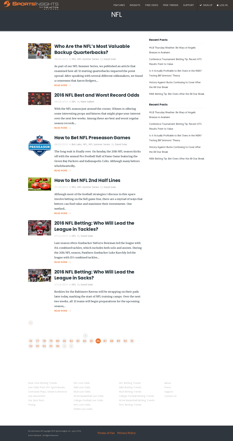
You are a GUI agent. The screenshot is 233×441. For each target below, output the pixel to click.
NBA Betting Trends (130, 387)
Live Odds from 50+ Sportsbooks (46, 387)
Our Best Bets (36, 400)
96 (57, 346)
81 (64, 341)
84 (84, 341)
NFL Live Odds (82, 382)
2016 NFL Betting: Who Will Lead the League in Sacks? (94, 275)
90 (125, 341)
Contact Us (170, 395)
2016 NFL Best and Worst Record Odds (96, 95)
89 (118, 341)
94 (44, 346)
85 (91, 341)
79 (51, 341)
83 (77, 341)
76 (30, 341)
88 (111, 341)
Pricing (32, 404)
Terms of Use (106, 433)
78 (44, 341)
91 (132, 341)
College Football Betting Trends (136, 395)
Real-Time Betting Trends (42, 382)
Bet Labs (77, 144)
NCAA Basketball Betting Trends (137, 400)
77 (37, 341)
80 (57, 341)
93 (37, 346)
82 (71, 341)
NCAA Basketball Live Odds (89, 395)
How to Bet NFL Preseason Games (92, 138)
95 (51, 346)
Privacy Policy (126, 433)
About (167, 382)
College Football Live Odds (88, 400)
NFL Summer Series (88, 59)
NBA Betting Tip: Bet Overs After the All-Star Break (176, 94)
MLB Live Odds (82, 391)
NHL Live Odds (82, 404)
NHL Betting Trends (130, 404)
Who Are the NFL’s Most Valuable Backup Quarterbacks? (92, 49)
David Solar (110, 59)
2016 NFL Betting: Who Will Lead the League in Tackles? (94, 226)
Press (167, 387)
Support (168, 391)
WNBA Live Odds (83, 408)
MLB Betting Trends (130, 391)
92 (30, 346)
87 (105, 341)
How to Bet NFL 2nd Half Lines (87, 180)
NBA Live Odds (82, 387)
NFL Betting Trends (130, 382)
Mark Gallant (87, 101)
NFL (74, 59)
